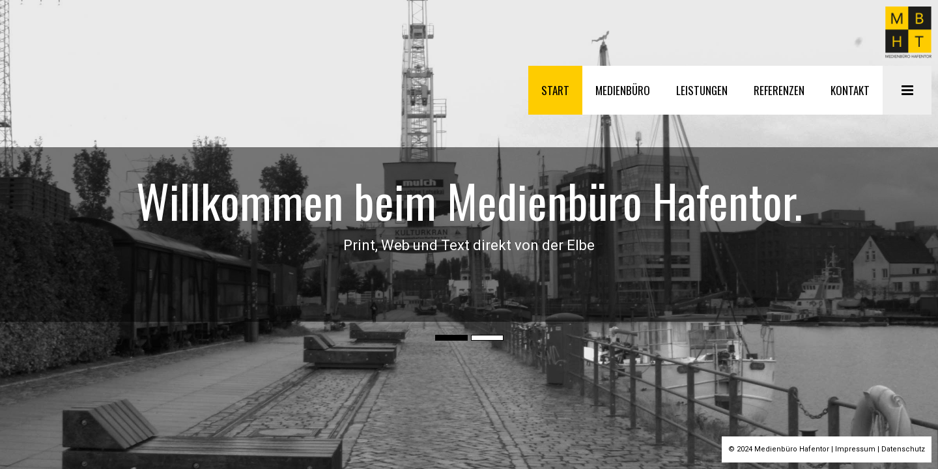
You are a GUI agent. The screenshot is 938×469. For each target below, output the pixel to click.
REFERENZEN (779, 90)
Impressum (855, 449)
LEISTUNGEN (702, 90)
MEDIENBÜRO (623, 90)
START (556, 90)
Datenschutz (903, 449)
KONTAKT (850, 90)
